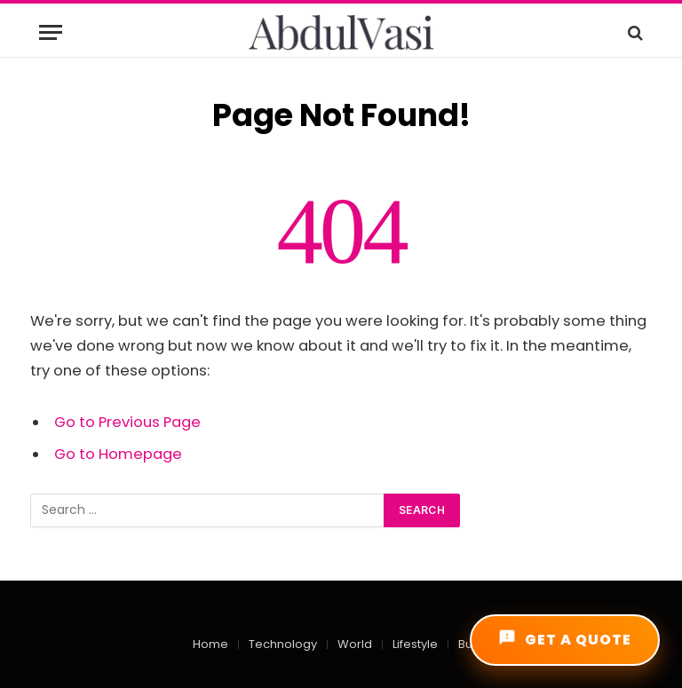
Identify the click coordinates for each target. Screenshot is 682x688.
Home (210, 644)
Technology (283, 644)
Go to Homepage (118, 454)
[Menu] (50, 32)
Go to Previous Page (127, 422)
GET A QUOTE (564, 639)
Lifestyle (415, 644)
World (354, 644)
